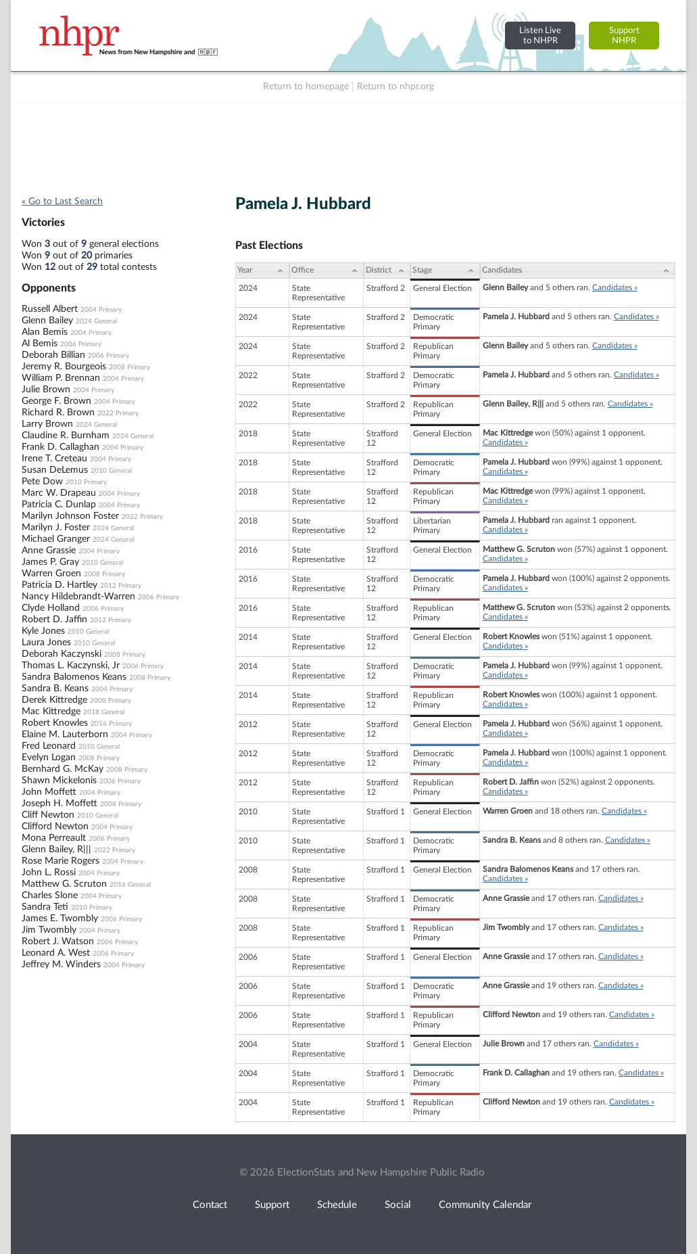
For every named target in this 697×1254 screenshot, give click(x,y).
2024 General (96, 321)
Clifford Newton (55, 826)
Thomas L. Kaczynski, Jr (71, 665)
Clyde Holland (51, 608)
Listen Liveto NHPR (540, 35)
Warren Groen (51, 573)
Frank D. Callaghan (60, 447)
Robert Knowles (55, 723)
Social (398, 1205)
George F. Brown (56, 401)
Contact (210, 1205)
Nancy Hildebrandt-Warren (78, 596)
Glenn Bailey (47, 320)
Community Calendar (485, 1205)
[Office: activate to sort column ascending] (326, 270)
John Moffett (49, 792)
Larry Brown (47, 424)
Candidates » (615, 287)
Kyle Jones (43, 631)
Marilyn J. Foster (56, 527)
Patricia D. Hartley (59, 585)
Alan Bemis (45, 332)
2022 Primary (118, 413)
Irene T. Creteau (54, 458)
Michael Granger (56, 539)
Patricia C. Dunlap (59, 504)
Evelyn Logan (49, 757)
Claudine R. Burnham (66, 435)
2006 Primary (80, 344)
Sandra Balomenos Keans (74, 677)
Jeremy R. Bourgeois (64, 366)
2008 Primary (129, 367)
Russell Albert (50, 309)
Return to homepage (306, 86)
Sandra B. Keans (55, 688)
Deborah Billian (53, 355)
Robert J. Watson (58, 941)
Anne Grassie (49, 550)
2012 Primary (120, 585)
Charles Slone (50, 895)
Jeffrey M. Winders (61, 964)
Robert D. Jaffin (54, 619)
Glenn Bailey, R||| (56, 849)
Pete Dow (42, 481)
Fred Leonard (49, 746)
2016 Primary (111, 723)
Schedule (337, 1205)
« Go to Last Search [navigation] (62, 201)
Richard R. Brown (58, 412)
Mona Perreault (54, 838)
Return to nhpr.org (395, 86)
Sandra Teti (45, 907)
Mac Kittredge (51, 711)
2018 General (103, 712)
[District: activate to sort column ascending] (387, 270)
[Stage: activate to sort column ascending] (445, 270)
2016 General (130, 884)
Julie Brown (46, 389)
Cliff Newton (48, 815)
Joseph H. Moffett (59, 803)
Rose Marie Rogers (60, 861)
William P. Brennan (61, 378)
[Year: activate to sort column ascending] (262, 270)
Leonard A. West (56, 953)
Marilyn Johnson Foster (70, 516)
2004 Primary (101, 309)
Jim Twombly (49, 930)
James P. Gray (50, 562)
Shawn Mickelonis (59, 780)
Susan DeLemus (55, 470)
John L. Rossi (49, 872)
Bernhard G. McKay (62, 769)
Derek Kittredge (54, 700)
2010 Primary (86, 482)
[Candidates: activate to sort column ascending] (577, 270)
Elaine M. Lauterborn (65, 734)
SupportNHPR (624, 35)
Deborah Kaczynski (61, 654)
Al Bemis (39, 343)
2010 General (111, 470)
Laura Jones (46, 642)
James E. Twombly (60, 918)
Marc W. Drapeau (59, 493)
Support (272, 1205)
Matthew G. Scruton (64, 884)
